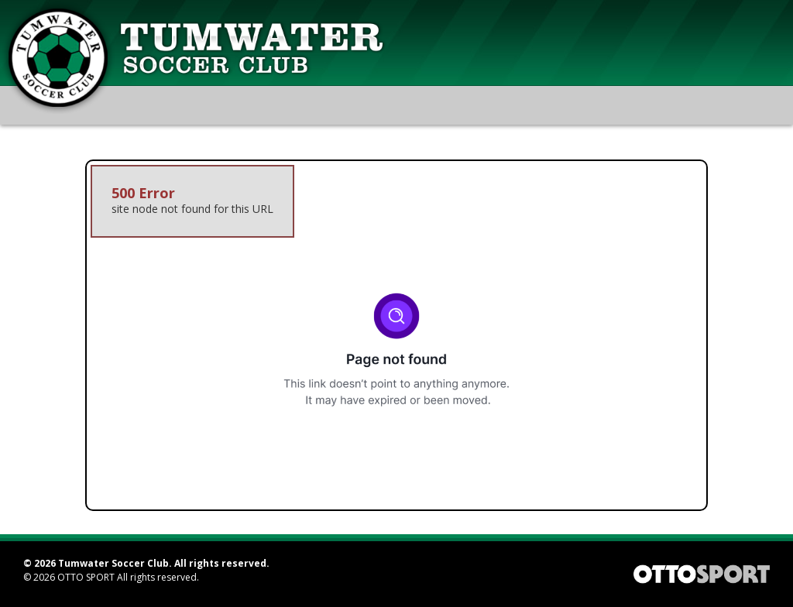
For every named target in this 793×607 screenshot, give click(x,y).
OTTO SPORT (86, 577)
